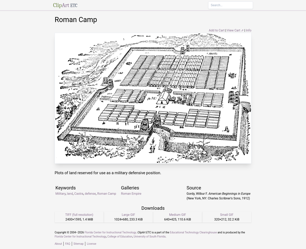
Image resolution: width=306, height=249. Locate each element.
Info (248, 30)
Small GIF (226, 215)
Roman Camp (106, 193)
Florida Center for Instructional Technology (110, 232)
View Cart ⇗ (235, 30)
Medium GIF (177, 215)
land (70, 193)
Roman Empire (131, 193)
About (58, 243)
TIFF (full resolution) (79, 215)
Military (60, 193)
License (91, 243)
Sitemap (79, 243)
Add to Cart (217, 30)
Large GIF (128, 215)
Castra (78, 193)
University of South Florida (149, 236)
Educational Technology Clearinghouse (193, 232)
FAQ (67, 243)
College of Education (120, 236)
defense (90, 193)
